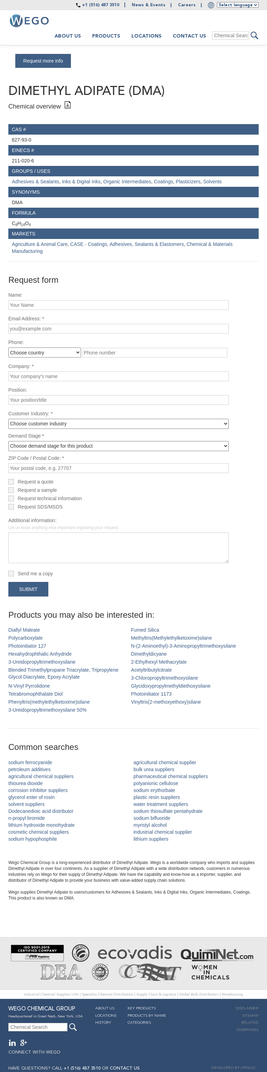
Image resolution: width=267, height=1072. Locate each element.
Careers (187, 5)
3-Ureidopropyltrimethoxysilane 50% (47, 710)
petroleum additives (29, 769)
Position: (17, 390)
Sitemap (250, 1016)
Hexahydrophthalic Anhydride (40, 654)
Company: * (21, 366)
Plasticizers (188, 181)
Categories (139, 1023)
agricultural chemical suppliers (41, 776)
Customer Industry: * (30, 413)
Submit (28, 589)
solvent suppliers (26, 804)
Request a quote (36, 482)
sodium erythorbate (154, 790)
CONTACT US (125, 1068)
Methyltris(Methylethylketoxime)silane (171, 638)
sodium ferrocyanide (30, 762)
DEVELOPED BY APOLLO (233, 1068)
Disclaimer (247, 1008)
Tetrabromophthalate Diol (35, 694)
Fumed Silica (145, 630)
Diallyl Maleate (24, 630)
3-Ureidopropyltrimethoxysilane (41, 662)
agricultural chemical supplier (165, 762)
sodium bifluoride (152, 818)
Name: (15, 295)
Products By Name (147, 1016)
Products (106, 36)
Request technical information (50, 498)
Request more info (43, 61)
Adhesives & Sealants (35, 181)
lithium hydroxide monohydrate (41, 825)
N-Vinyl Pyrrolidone (29, 686)
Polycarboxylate (25, 638)
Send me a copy (35, 573)
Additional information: (63, 524)
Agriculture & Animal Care (39, 244)
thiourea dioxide (25, 783)
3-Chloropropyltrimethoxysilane (164, 678)
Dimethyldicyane (149, 654)
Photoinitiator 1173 (151, 694)
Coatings (163, 181)
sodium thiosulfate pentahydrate (168, 811)
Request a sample (37, 490)
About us (68, 36)
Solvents (212, 181)
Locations (146, 36)
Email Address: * (26, 318)
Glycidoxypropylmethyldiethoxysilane (171, 686)
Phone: (16, 342)
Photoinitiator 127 (27, 646)
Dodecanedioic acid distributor (41, 811)
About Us (104, 1008)
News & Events (148, 5)
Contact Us (189, 36)
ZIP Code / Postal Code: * (36, 458)
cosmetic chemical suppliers (38, 832)
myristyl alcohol (150, 825)
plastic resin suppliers (157, 797)
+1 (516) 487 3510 (100, 5)
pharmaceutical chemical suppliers (171, 776)
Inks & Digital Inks (81, 181)
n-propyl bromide (26, 818)
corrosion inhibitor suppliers (37, 790)
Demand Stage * (26, 436)
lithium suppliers (151, 839)
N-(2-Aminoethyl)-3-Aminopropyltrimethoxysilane (183, 646)
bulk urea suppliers (154, 769)
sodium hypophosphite (32, 839)
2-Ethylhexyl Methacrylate (159, 662)
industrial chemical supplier (163, 832)
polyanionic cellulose (156, 783)
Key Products (142, 1008)
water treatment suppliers (161, 804)
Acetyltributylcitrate (151, 670)
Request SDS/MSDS (40, 507)
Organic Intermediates (127, 181)
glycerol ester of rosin (31, 797)
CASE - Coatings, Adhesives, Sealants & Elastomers (127, 244)
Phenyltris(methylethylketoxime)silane (49, 702)
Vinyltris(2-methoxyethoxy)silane (166, 702)
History (103, 1023)
